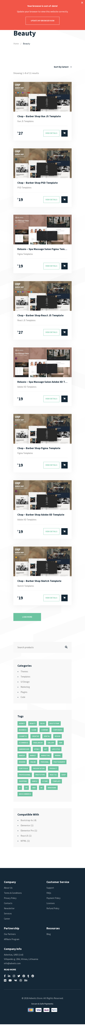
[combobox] (63, 66)
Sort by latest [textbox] (61, 66)
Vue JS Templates (26, 121)
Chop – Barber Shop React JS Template (42, 317)
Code (23, 701)
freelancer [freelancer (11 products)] (38, 747)
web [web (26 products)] (34, 792)
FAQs (48, 897)
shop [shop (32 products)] (63, 780)
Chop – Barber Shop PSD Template (39, 183)
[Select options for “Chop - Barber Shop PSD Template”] (64, 200)
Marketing (26, 691)
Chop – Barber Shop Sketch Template (41, 585)
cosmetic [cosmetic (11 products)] (23, 741)
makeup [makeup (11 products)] (22, 760)
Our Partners (10, 938)
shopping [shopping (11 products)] (23, 786)
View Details (51, 133)
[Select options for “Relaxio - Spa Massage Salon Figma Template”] (64, 268)
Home (16, 43)
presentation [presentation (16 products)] (39, 773)
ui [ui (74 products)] (19, 792)
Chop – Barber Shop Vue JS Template (40, 116)
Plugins (24, 696)
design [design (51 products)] (57, 741)
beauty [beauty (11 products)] (32, 728)
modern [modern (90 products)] (22, 767)
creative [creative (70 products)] (35, 741)
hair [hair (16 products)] (60, 747)
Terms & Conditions (14, 897)
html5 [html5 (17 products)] (36, 754)
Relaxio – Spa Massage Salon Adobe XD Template (42, 384)
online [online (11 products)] (33, 767)
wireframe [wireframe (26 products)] (52, 792)
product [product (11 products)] (53, 773)
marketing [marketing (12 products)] (45, 760)
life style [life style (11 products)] (56, 754)
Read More (10, 974)
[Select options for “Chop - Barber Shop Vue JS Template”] (64, 134)
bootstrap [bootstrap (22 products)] (54, 728)
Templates (26, 681)
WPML (24, 845)
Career (7, 923)
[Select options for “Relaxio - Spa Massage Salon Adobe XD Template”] (64, 401)
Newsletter (9, 913)
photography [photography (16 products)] (59, 767)
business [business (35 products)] (22, 735)
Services (8, 918)
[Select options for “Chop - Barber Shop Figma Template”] (64, 468)
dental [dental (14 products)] (47, 741)
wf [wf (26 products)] (41, 792)
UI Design (25, 686)
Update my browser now (42, 20)
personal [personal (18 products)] (45, 767)
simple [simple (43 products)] (34, 786)
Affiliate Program (13, 943)
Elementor (26, 830)
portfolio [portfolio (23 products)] (23, 773)
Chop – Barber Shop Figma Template (40, 451)
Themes (25, 676)
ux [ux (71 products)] (26, 792)
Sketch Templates (26, 590)
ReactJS (25, 840)
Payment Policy (54, 902)
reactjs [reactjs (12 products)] (53, 780)
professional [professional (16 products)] (24, 780)
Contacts (8, 907)
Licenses (50, 907)
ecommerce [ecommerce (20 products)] (23, 747)
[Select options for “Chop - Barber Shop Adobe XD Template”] (64, 535)
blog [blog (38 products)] (42, 728)
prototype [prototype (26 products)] (40, 780)
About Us (8, 892)
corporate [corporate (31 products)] (57, 735)
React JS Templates (27, 322)
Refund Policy (53, 913)
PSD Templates (25, 188)
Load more (27, 621)
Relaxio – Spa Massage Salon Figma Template (42, 250)
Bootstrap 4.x (27, 824)
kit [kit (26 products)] (45, 754)
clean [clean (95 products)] (33, 735)
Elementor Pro (28, 835)
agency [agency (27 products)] (22, 728)
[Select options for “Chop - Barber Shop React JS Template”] (64, 334)
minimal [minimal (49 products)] (58, 760)
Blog (48, 938)
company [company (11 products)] (44, 735)
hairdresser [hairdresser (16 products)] (24, 754)
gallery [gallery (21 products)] (51, 747)
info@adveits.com (13, 968)
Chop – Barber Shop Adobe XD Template (42, 518)
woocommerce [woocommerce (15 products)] (25, 799)
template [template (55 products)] (56, 786)
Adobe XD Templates (27, 389)
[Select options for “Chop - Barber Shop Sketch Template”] (64, 602)
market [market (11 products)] (33, 760)
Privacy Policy (11, 902)
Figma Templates (26, 255)
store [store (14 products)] (45, 786)
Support (50, 892)
